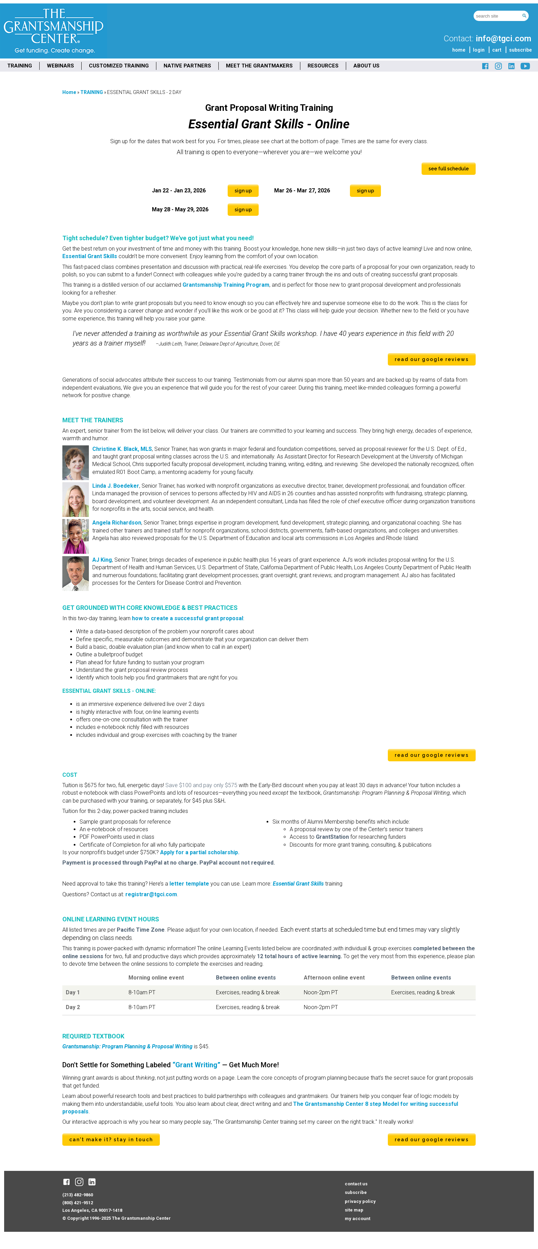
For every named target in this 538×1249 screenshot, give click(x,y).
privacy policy (360, 1201)
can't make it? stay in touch (111, 1139)
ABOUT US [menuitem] (366, 66)
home (458, 50)
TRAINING (91, 92)
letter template (189, 883)
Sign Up (243, 190)
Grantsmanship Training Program (226, 285)
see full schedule (448, 168)
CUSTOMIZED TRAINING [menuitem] (119, 66)
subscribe (520, 50)
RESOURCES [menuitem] (323, 66)
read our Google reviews (432, 359)
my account (357, 1218)
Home (69, 92)
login (479, 50)
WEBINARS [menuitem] (60, 66)
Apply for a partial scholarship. (199, 852)
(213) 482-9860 (77, 1194)
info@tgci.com (503, 38)
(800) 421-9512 (77, 1202)
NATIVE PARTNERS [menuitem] (187, 66)
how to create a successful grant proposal (187, 618)
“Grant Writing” (196, 1065)
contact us (356, 1183)
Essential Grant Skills (90, 256)
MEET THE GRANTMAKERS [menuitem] (259, 66)
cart (496, 50)
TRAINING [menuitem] (19, 66)
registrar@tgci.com (151, 894)
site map (354, 1210)
